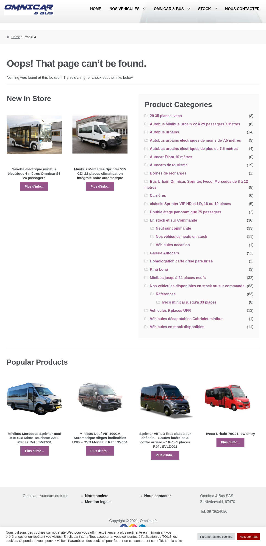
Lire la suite (173, 541)
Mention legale (98, 502)
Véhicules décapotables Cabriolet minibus (186, 319)
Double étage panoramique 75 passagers (185, 212)
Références (165, 294)
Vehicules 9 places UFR (170, 310)
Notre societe (96, 496)
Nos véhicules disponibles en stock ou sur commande (197, 286)
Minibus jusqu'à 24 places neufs (178, 278)
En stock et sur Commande (173, 220)
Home (95, 9)
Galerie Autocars (164, 253)
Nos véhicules (125, 9)
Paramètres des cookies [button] (216, 536)
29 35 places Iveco (166, 116)
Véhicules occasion (173, 245)
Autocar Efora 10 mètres (171, 157)
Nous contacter (242, 9)
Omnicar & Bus (169, 9)
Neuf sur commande (173, 228)
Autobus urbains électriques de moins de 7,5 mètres (195, 140)
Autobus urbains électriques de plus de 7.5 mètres (194, 149)
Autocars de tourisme (168, 165)
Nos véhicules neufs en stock (181, 237)
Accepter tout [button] (249, 536)
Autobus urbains (164, 132)
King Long (159, 269)
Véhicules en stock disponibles (177, 327)
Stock (204, 9)
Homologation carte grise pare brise (181, 261)
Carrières (158, 195)
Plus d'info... (34, 186)
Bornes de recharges (168, 173)
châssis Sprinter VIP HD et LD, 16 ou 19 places (190, 204)
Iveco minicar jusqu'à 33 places (189, 302)
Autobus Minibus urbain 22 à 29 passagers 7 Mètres (195, 124)
